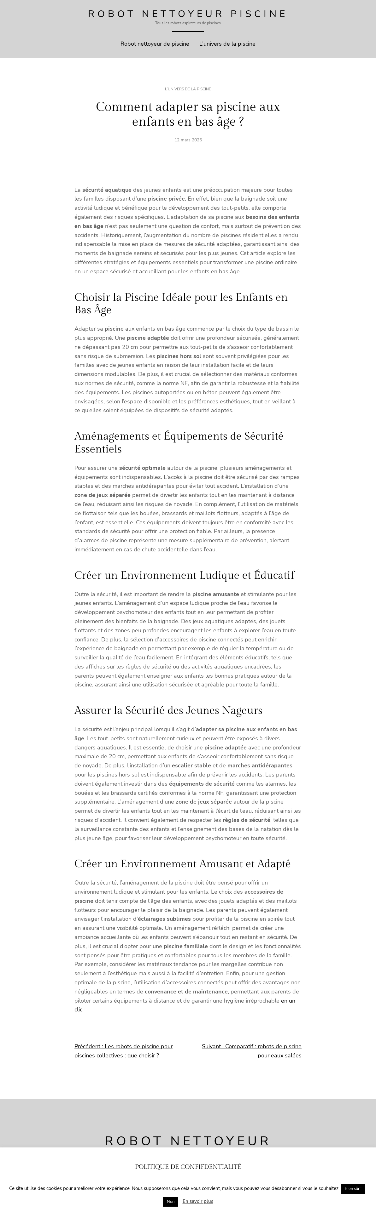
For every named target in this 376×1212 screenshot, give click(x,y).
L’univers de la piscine (188, 89)
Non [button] (170, 1201)
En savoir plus (198, 1201)
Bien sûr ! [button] (353, 1189)
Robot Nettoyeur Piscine (188, 14)
